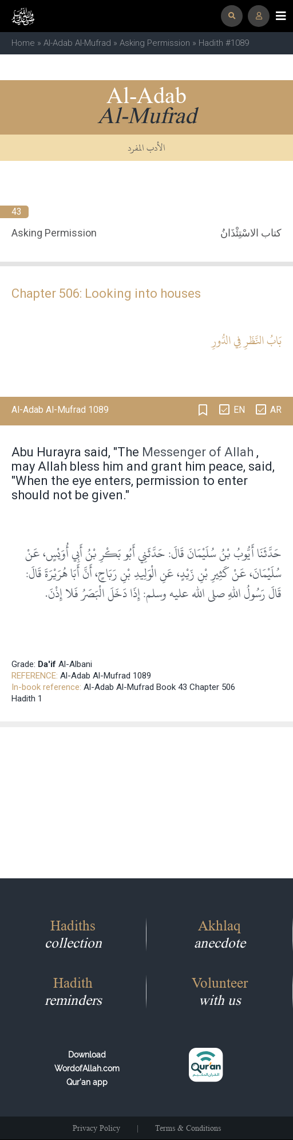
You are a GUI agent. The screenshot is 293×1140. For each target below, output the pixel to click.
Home (23, 43)
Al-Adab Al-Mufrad (77, 43)
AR (276, 409)
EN (239, 409)
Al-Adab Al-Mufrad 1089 (105, 675)
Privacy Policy (96, 1128)
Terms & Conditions (188, 1128)
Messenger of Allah (198, 452)
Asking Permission (155, 43)
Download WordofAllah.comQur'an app (87, 1068)
